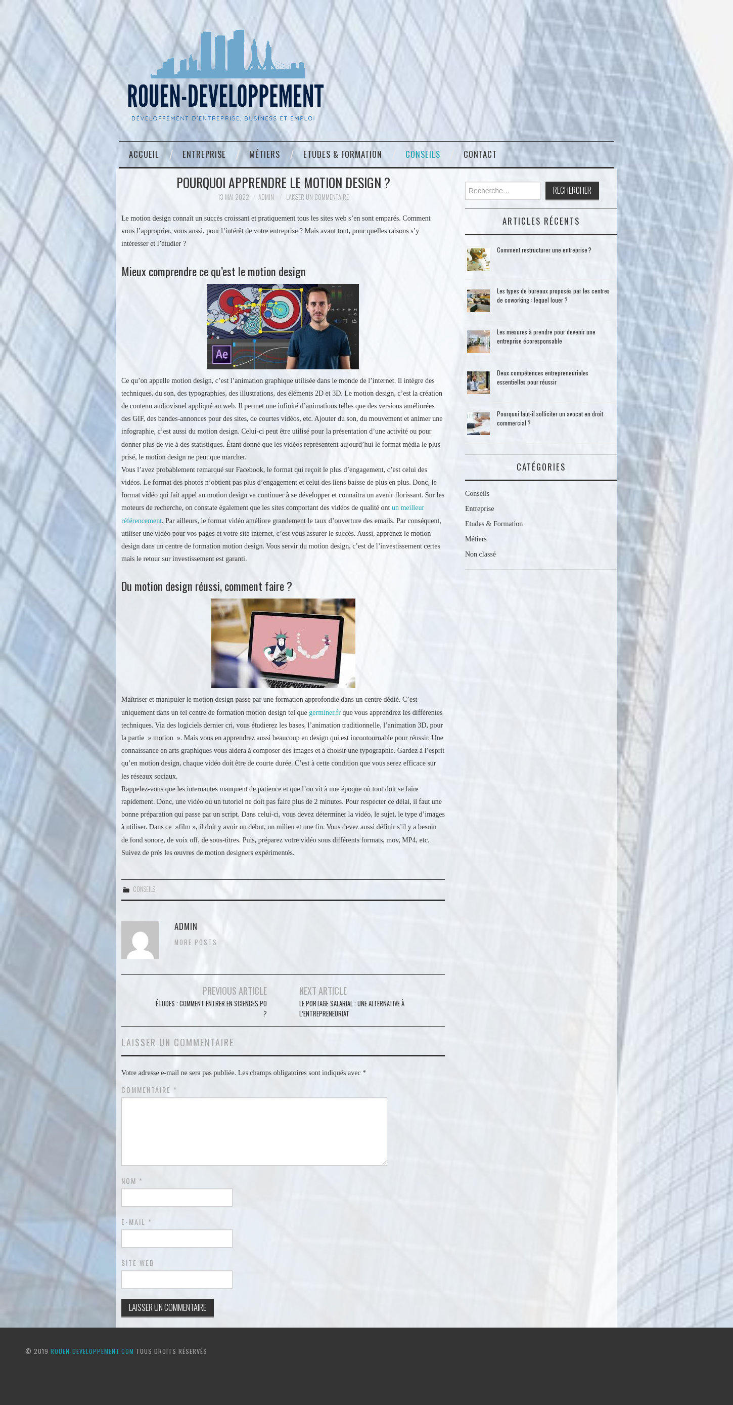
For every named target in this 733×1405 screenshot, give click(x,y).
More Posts (195, 942)
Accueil (144, 154)
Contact (480, 154)
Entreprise (204, 154)
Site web (138, 1263)
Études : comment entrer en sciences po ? (211, 1008)
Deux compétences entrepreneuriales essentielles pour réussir (542, 377)
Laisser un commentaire (317, 197)
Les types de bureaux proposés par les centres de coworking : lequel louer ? (553, 295)
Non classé (480, 554)
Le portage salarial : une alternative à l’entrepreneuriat (351, 1008)
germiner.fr (325, 712)
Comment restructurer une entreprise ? (544, 249)
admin (266, 197)
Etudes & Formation (342, 154)
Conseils (422, 154)
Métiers (264, 154)
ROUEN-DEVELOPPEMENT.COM (92, 1351)
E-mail (136, 1222)
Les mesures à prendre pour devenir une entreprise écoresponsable (546, 336)
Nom (132, 1181)
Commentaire (149, 1090)
